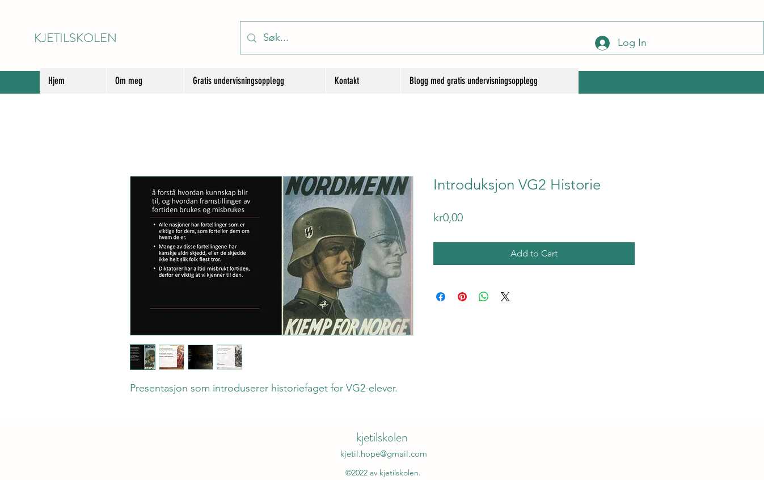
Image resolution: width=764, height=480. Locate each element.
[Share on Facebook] (441, 297)
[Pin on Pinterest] (462, 297)
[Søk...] (501, 38)
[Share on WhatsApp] (484, 297)
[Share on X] (505, 297)
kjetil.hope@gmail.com (383, 453)
